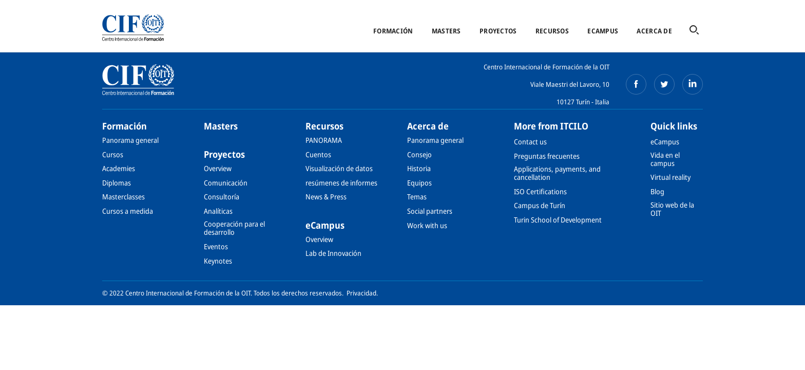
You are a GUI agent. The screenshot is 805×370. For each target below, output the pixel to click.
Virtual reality (670, 177)
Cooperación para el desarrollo (234, 228)
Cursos (112, 154)
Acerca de (654, 30)
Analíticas (218, 211)
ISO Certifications (540, 191)
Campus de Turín (539, 205)
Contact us (530, 141)
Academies (118, 168)
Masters (446, 30)
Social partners (429, 211)
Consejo (419, 154)
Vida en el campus (665, 159)
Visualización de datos (339, 168)
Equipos (419, 183)
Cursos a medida (127, 211)
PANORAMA (323, 140)
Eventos (216, 246)
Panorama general (130, 140)
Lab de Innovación (333, 253)
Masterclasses (123, 196)
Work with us (427, 225)
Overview (218, 168)
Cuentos (318, 154)
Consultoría (221, 196)
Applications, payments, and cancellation (557, 173)
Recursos (552, 30)
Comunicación (225, 183)
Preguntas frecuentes (547, 156)
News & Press (326, 196)
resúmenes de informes (341, 183)
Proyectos (498, 30)
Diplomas (116, 183)
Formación (393, 30)
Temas (417, 196)
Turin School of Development (558, 220)
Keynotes (218, 261)
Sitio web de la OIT (672, 209)
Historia (419, 168)
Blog (657, 191)
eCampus (602, 30)
